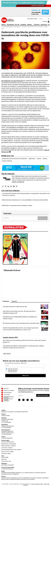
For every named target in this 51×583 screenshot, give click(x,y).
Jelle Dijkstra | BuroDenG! (7, 465)
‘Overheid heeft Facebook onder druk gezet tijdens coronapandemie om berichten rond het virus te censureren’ (26, 194)
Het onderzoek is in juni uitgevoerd (12, 81)
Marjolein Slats (5, 444)
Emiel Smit (4, 459)
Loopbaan (23, 24)
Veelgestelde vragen (8, 399)
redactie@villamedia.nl (7, 438)
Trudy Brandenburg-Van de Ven (8, 449)
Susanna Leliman (5, 415)
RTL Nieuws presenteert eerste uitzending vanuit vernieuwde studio (21, 323)
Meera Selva (32, 158)
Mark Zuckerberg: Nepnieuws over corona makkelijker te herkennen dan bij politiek (25, 200)
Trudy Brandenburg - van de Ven (10, 26)
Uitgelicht (14, 301)
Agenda (29, 24)
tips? (7, 440)
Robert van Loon (5, 451)
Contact (6, 401)
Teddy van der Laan (6, 461)
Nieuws (3, 24)
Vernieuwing (10, 24)
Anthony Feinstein (7, 160)
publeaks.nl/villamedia (18, 182)
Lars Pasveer (4, 447)
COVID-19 (39, 158)
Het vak (17, 24)
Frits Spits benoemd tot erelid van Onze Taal (15, 306)
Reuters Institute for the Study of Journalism (14, 158)
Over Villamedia (9, 390)
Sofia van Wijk (4, 457)
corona (45, 158)
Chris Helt (3, 442)
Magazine (7, 394)
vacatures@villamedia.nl (7, 469)
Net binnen (6, 301)
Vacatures (37, 24)
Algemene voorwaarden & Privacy (37, 484)
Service (6, 388)
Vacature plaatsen (32, 18)
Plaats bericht (43, 218)
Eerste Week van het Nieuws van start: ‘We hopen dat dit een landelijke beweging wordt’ (19, 312)
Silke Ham (3, 453)
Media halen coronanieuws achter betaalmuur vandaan (17, 205)
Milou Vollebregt (5, 445)
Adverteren (44, 24)
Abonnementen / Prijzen (9, 397)
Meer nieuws (7, 353)
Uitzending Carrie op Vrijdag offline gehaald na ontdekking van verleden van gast (20, 317)
